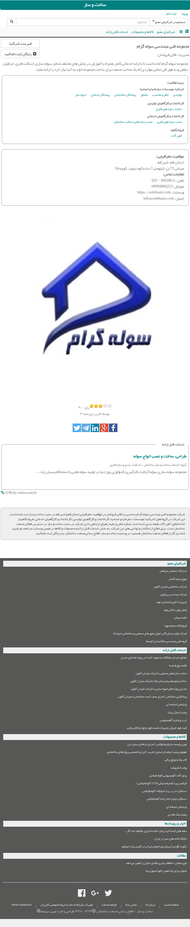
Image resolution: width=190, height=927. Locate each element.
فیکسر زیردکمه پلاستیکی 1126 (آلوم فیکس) (161, 784)
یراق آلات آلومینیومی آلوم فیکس (168, 776)
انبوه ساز (80, 95)
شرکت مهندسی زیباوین (173, 595)
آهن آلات (176, 136)
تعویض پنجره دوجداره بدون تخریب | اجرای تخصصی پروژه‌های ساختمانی (147, 752)
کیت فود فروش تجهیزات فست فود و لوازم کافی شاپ (157, 728)
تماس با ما (131, 905)
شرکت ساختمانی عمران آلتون (170, 587)
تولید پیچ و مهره (178, 666)
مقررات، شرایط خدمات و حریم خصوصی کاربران (67, 905)
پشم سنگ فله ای (177, 815)
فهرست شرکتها (20, 43)
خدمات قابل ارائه (117, 31)
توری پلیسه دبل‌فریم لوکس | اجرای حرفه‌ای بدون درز (157, 745)
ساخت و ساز (95, 4)
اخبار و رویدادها (175, 823)
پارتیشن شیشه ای (176, 705)
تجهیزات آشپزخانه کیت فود (171, 603)
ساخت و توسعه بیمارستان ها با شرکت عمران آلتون (158, 682)
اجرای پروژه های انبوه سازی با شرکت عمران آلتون (159, 689)
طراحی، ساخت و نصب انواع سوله (159, 456)
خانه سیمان (180, 618)
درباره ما (150, 905)
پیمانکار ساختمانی (125, 95)
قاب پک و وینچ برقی (176, 760)
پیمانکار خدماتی (100, 95)
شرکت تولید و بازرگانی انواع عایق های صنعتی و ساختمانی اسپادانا (150, 634)
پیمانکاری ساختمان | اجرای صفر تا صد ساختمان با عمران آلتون (152, 697)
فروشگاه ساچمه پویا (176, 626)
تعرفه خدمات (109, 905)
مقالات (181, 855)
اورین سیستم (48, 911)
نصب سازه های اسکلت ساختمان (133, 122)
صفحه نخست (171, 905)
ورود (184, 13)
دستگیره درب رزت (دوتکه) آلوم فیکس (164, 791)
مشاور (144, 95)
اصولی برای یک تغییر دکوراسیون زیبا (166, 871)
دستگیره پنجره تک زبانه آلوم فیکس (167, 799)
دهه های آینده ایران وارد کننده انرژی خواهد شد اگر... (156, 831)
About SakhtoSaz (21, 905)
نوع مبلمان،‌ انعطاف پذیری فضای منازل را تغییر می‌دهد (156, 863)
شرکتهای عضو (166, 31)
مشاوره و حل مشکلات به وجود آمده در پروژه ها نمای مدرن (154, 658)
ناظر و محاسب (160, 95)
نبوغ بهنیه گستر (178, 579)
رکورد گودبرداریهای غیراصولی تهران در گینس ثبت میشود (154, 847)
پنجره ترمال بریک (177, 713)
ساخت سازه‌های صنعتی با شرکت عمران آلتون (161, 674)
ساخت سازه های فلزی (169, 109)
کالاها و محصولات (142, 31)
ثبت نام (171, 13)
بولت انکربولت (179, 768)
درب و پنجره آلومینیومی (173, 721)
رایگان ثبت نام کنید (20, 54)
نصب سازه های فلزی (169, 122)
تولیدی (177, 95)
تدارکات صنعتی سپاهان (173, 571)
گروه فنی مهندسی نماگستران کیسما (166, 642)
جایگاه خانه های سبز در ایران (170, 839)
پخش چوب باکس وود (175, 610)
